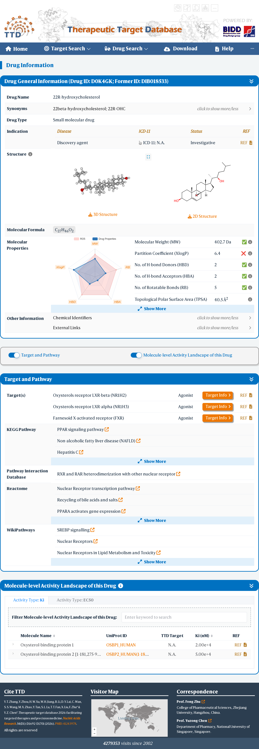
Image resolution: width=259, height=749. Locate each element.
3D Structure (102, 214)
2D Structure (202, 216)
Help (224, 49)
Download (180, 49)
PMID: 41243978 (65, 723)
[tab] (26, 600)
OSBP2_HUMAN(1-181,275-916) (135, 654)
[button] (153, 109)
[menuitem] (16, 48)
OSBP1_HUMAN (121, 645)
